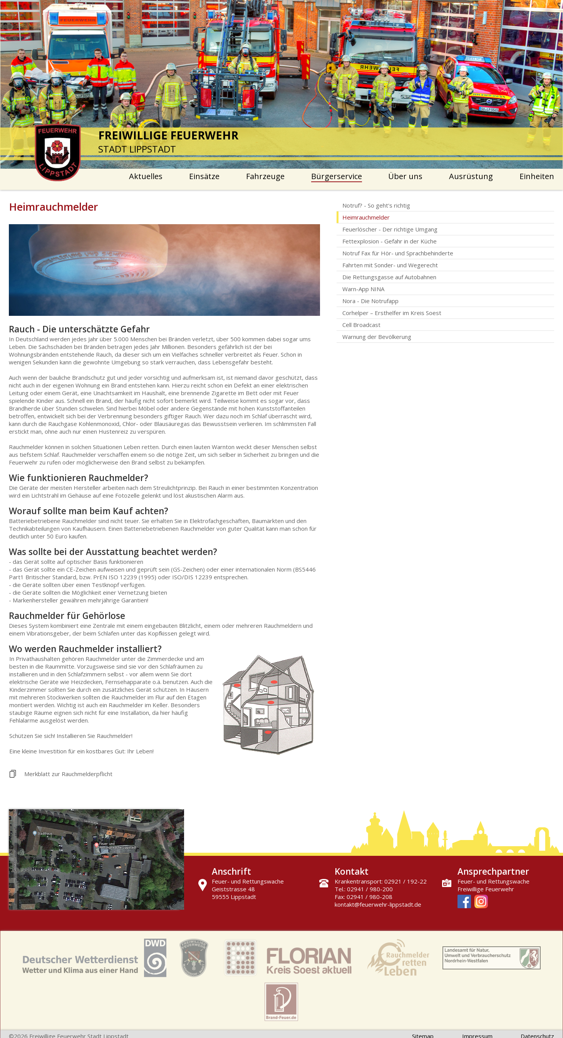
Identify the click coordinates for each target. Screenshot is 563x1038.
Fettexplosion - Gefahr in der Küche (389, 241)
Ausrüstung (471, 176)
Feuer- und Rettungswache (493, 881)
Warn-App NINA (363, 289)
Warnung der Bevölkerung (376, 336)
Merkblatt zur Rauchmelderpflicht (68, 774)
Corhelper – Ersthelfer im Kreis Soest (391, 313)
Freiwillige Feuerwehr (485, 889)
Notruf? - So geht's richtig (376, 205)
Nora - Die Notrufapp (370, 301)
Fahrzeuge (265, 176)
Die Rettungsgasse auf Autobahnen (389, 277)
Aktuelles (146, 176)
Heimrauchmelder (366, 217)
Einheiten (536, 176)
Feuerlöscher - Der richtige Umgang (389, 229)
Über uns (405, 176)
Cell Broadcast (361, 325)
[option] (281, 84)
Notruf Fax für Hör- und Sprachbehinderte (397, 253)
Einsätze (204, 176)
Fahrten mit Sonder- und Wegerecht (390, 265)
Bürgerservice (336, 176)
